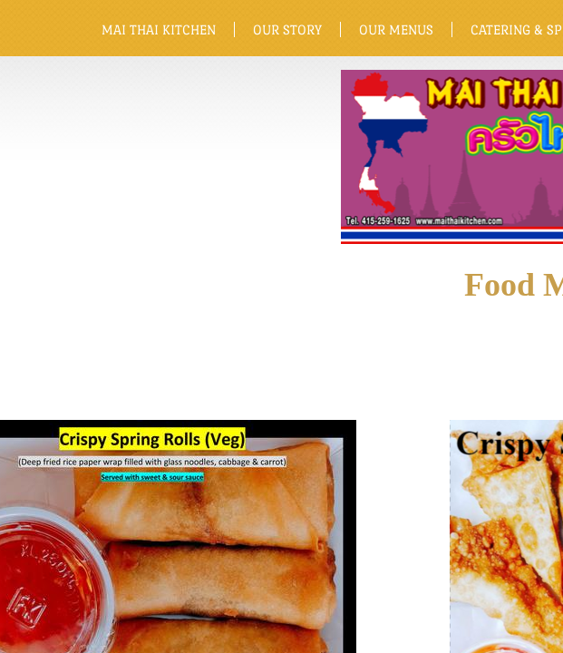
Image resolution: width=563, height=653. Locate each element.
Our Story (287, 29)
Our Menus (396, 29)
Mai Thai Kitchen (159, 29)
